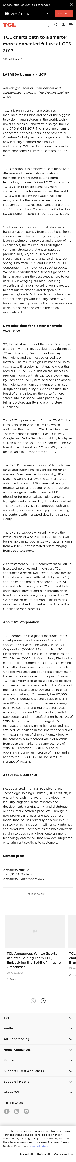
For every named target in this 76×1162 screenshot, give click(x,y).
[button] (42, 1001)
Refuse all (43, 1154)
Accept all (26, 1154)
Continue (64, 13)
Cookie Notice (39, 1146)
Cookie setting (63, 1154)
